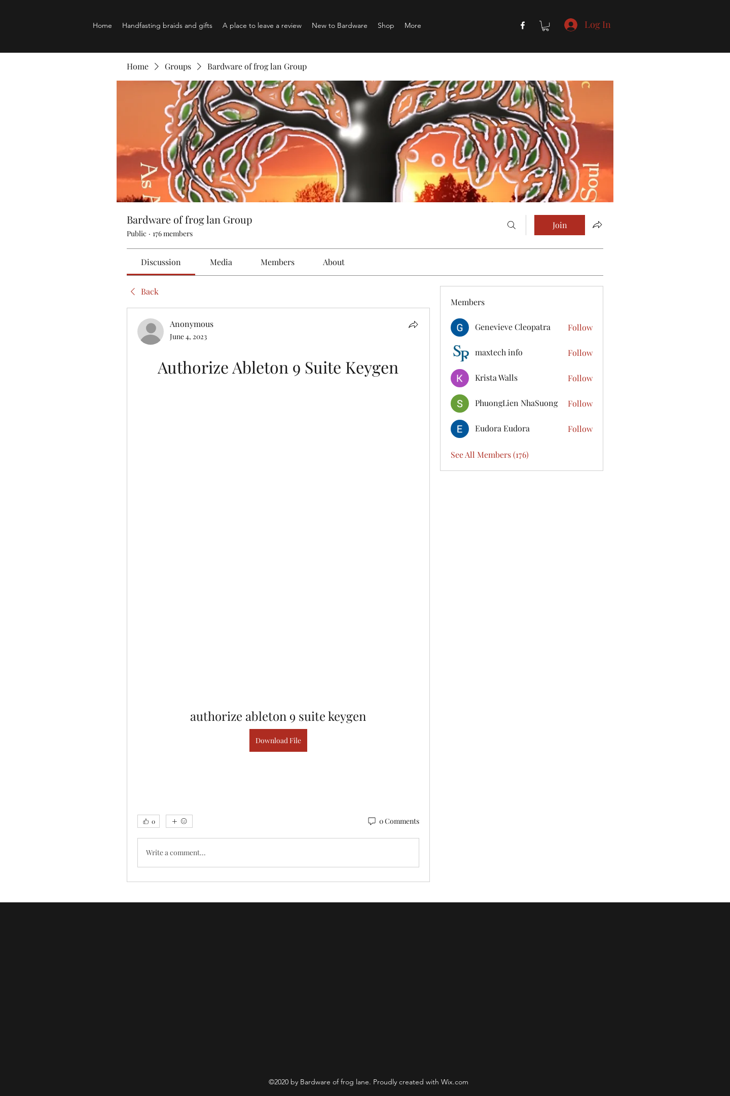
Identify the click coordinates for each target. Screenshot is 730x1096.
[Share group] (597, 224)
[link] (161, 262)
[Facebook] (523, 25)
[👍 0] (148, 821)
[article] (278, 595)
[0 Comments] (393, 821)
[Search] (511, 225)
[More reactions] (179, 821)
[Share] (413, 324)
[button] (545, 26)
